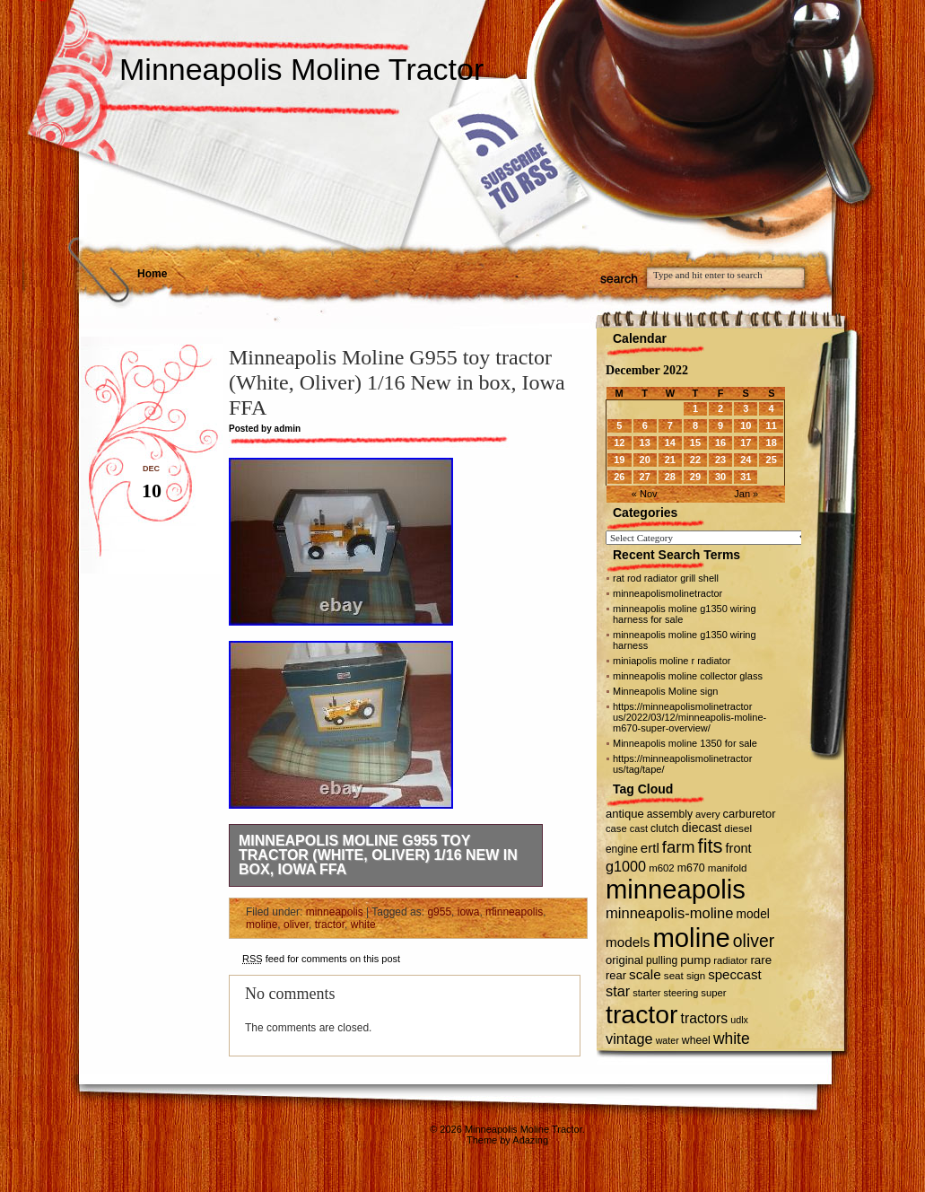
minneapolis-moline (669, 913)
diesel (738, 828)
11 (771, 425)
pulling (661, 960)
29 (695, 476)
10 (745, 425)
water (667, 1040)
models (628, 942)
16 (720, 442)
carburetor (749, 813)
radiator (730, 960)
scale (645, 974)
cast (639, 828)
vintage (629, 1038)
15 (695, 442)
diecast (702, 827)
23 (720, 459)
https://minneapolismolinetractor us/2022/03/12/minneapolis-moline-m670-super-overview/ (689, 717)
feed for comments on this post (321, 958)
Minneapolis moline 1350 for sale (685, 743)
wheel (696, 1040)
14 (670, 442)
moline (261, 924)
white (363, 924)
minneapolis (334, 912)
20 (645, 459)
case (616, 828)
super (713, 992)
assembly (670, 814)
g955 (439, 912)
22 (695, 459)
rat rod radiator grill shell (666, 578)
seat (674, 975)
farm (678, 846)
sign (695, 975)
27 (645, 476)
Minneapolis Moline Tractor (301, 69)
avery (707, 814)
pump (695, 960)
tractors (705, 1018)
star (618, 991)
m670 (691, 868)
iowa (469, 912)
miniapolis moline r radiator (671, 660)
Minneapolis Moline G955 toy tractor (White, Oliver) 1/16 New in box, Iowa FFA (378, 855)
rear (616, 975)
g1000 (626, 866)
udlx (739, 1019)
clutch (664, 828)
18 (771, 442)
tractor (330, 924)
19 (619, 459)
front (739, 848)
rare (761, 960)
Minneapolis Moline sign (665, 691)
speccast (734, 974)
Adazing (530, 1140)
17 (745, 442)
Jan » (746, 493)
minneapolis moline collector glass (688, 675)
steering (681, 992)
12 (619, 442)
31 (745, 476)
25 (771, 459)
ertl (650, 847)
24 (745, 459)
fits (710, 846)
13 (645, 442)
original (624, 960)
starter (646, 992)
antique (625, 813)
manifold (727, 868)
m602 (662, 868)
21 (670, 459)
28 (670, 476)
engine (622, 849)
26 (619, 476)
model (752, 914)
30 (720, 476)
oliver (296, 924)
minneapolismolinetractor (667, 593)
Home (152, 273)
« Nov (645, 493)
